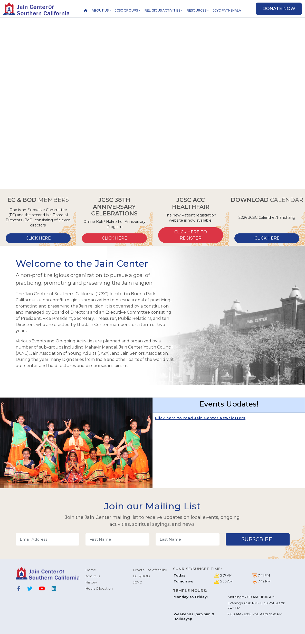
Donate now (278, 8)
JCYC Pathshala (227, 10)
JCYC (137, 582)
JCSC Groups (126, 10)
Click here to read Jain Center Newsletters (200, 418)
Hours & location (99, 588)
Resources (196, 10)
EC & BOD (141, 576)
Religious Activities (162, 10)
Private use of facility (150, 570)
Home (90, 570)
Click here (38, 238)
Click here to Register (190, 235)
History (91, 582)
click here (267, 238)
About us (100, 10)
